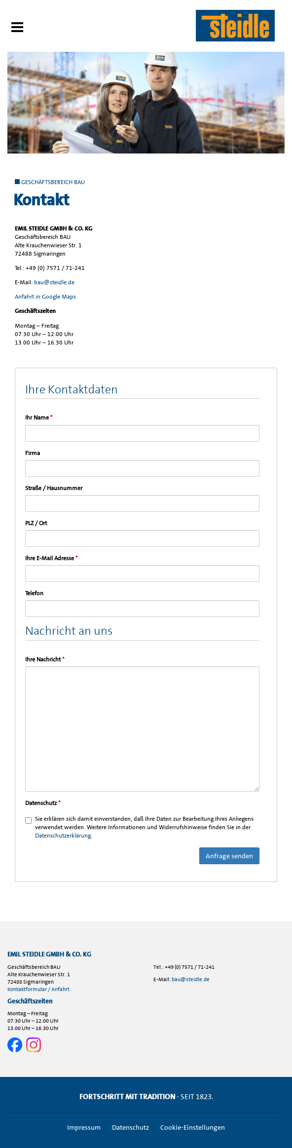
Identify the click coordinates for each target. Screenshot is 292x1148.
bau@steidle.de (54, 282)
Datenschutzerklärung (63, 836)
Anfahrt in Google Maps (45, 297)
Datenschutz (42, 803)
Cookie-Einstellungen (192, 1127)
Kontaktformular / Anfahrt (38, 989)
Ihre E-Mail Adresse (51, 558)
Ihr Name (38, 417)
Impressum (84, 1127)
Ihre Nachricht (44, 659)
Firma (32, 453)
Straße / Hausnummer (53, 488)
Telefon (34, 593)
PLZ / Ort (36, 523)
